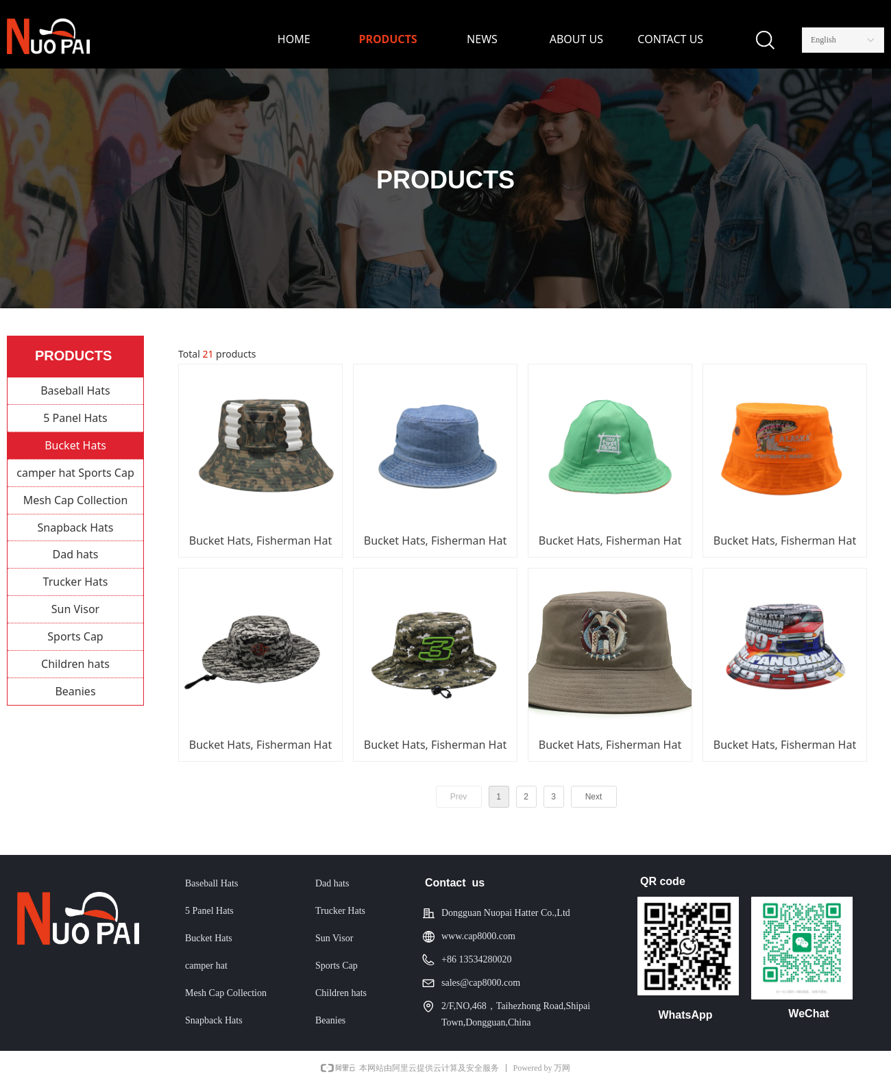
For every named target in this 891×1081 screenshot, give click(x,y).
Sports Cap (75, 636)
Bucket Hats (75, 445)
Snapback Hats (76, 527)
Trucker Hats (75, 581)
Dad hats (76, 554)
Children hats (75, 663)
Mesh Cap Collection (75, 500)
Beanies (75, 691)
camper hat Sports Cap (75, 472)
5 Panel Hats (75, 417)
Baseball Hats (75, 390)
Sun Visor (75, 609)
